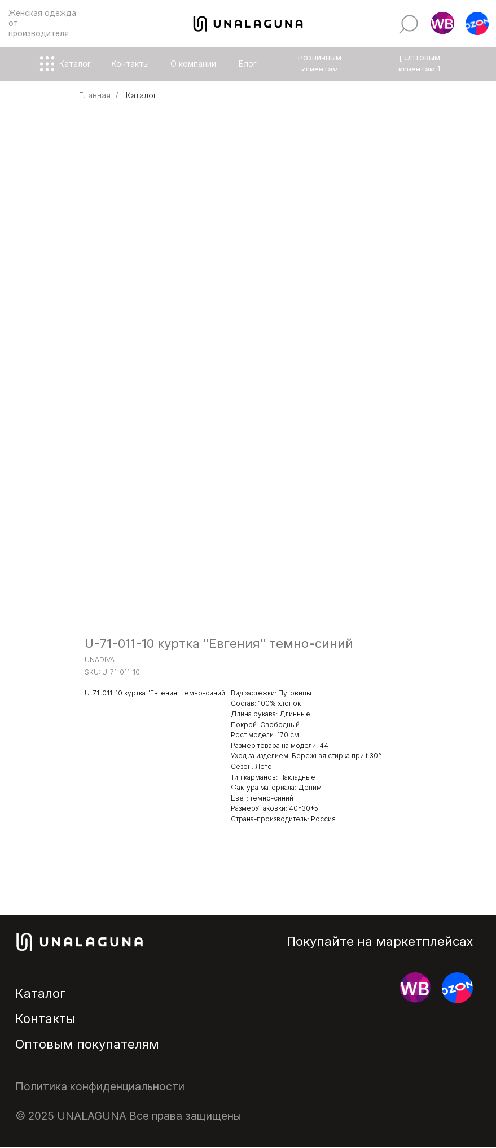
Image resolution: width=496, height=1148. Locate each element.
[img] (408, 24)
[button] (442, 24)
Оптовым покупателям (87, 1044)
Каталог (141, 95)
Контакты (45, 1018)
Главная (95, 95)
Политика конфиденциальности (100, 1086)
